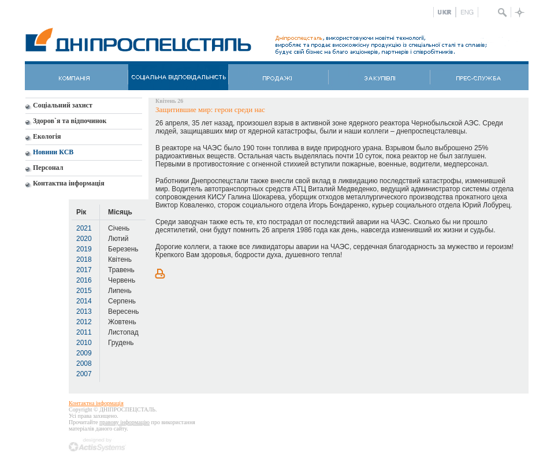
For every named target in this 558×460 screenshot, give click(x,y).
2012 (84, 322)
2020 (84, 239)
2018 (84, 259)
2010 (84, 343)
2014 (84, 301)
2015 (84, 291)
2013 (84, 311)
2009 (84, 353)
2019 (84, 249)
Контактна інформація (96, 403)
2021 (84, 228)
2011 (84, 332)
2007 (84, 374)
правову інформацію (124, 422)
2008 (84, 363)
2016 (84, 280)
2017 (84, 270)
